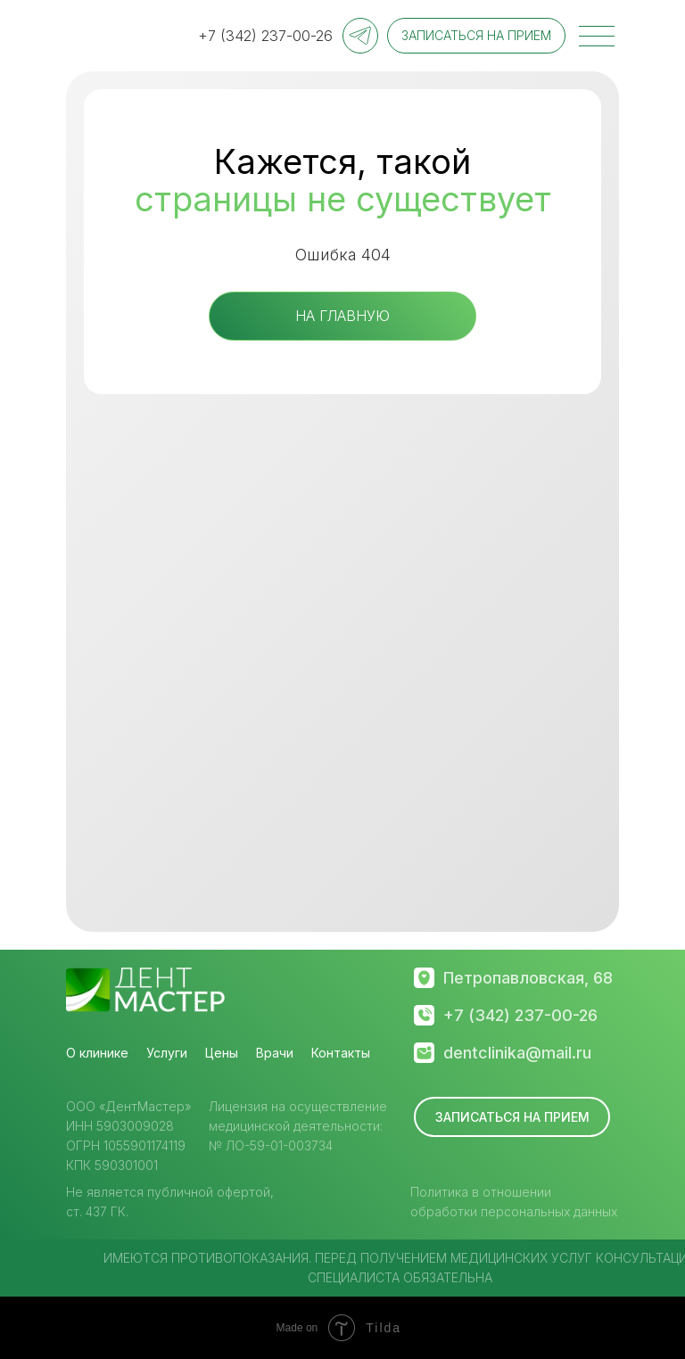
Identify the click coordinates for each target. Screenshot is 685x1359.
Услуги (166, 1052)
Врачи (274, 1052)
